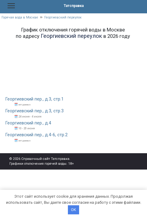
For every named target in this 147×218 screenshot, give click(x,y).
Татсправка (74, 6)
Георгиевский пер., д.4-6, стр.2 (36, 134)
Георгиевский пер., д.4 (28, 123)
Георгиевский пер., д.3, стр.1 (34, 99)
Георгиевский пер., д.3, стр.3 (34, 111)
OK (73, 209)
